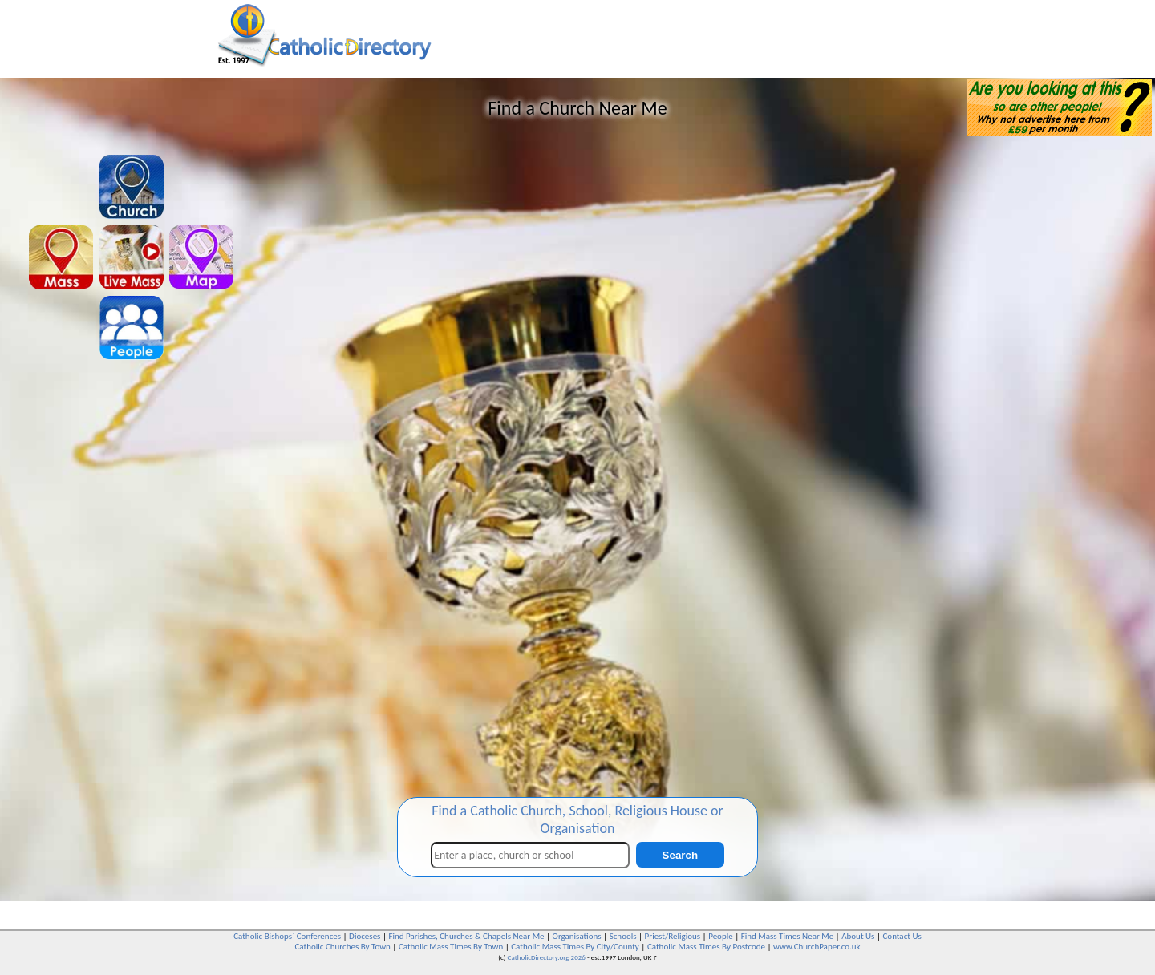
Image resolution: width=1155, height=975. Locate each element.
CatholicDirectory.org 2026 (547, 957)
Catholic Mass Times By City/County (575, 946)
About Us (857, 936)
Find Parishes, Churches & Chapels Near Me (466, 936)
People (720, 936)
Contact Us (901, 936)
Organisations (577, 936)
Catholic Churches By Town (342, 946)
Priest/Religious (673, 936)
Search (680, 855)
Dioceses (364, 936)
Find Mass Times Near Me (787, 936)
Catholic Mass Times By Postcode (706, 946)
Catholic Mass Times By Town (451, 946)
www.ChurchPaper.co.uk (816, 946)
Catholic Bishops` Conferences (287, 936)
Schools (623, 936)
